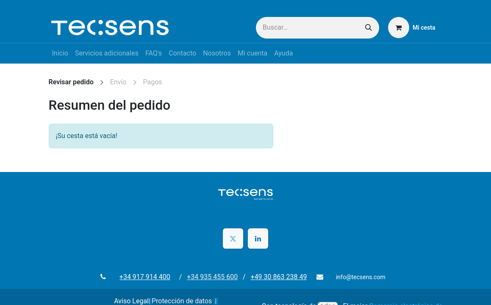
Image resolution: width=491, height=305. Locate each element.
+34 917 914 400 (148, 277)
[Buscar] (368, 28)
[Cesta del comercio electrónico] (412, 27)
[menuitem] (60, 53)
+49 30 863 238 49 (279, 277)
